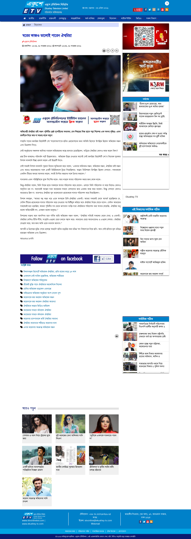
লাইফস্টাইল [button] (127, 18)
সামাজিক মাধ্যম (98, 531)
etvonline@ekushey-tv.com (98, 520)
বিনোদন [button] (114, 18)
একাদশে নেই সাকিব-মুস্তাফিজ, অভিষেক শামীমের (44, 275)
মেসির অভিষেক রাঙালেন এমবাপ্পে (37, 288)
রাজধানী (52, 18)
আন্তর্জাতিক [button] (76, 18)
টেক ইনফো (111, 531)
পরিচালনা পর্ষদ (83, 531)
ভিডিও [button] (139, 18)
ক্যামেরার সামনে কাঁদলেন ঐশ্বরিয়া (37, 310)
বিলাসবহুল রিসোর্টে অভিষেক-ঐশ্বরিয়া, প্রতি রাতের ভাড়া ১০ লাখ (50, 271)
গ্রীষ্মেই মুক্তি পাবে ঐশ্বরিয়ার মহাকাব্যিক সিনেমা (43, 284)
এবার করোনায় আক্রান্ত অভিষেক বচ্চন (39, 327)
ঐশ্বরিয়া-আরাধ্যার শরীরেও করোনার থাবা (40, 322)
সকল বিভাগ (152, 18)
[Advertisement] (70, 375)
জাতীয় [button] (32, 18)
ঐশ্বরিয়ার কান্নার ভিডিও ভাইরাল (37, 305)
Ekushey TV (132, 196)
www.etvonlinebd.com (33, 520)
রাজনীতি (42, 18)
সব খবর (164, 154)
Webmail (95, 523)
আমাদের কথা (70, 531)
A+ (117, 50)
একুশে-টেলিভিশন (81, 536)
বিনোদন (38, 24)
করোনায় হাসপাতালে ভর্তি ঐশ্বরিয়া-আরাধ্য (41, 318)
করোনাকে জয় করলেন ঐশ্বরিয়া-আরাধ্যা (40, 301)
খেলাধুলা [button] (101, 18)
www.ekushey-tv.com (32, 523)
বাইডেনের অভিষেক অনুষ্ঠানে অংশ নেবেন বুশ (42, 292)
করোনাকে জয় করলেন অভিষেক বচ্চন (39, 297)
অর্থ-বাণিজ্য (89, 18)
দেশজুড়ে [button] (63, 18)
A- (108, 50)
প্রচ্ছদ (27, 24)
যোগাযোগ (122, 531)
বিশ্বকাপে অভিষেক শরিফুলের (35, 280)
